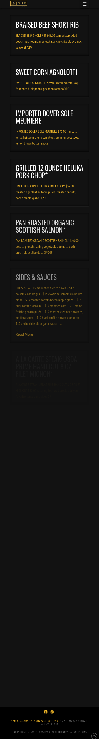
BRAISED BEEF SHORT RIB (47, 24)
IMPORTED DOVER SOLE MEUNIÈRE (44, 117)
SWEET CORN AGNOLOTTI (46, 72)
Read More (24, 334)
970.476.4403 (19, 721)
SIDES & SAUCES (36, 277)
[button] (84, 4)
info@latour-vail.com (44, 721)
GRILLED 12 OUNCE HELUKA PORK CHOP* (49, 171)
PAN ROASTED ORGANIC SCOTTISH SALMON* (45, 226)
